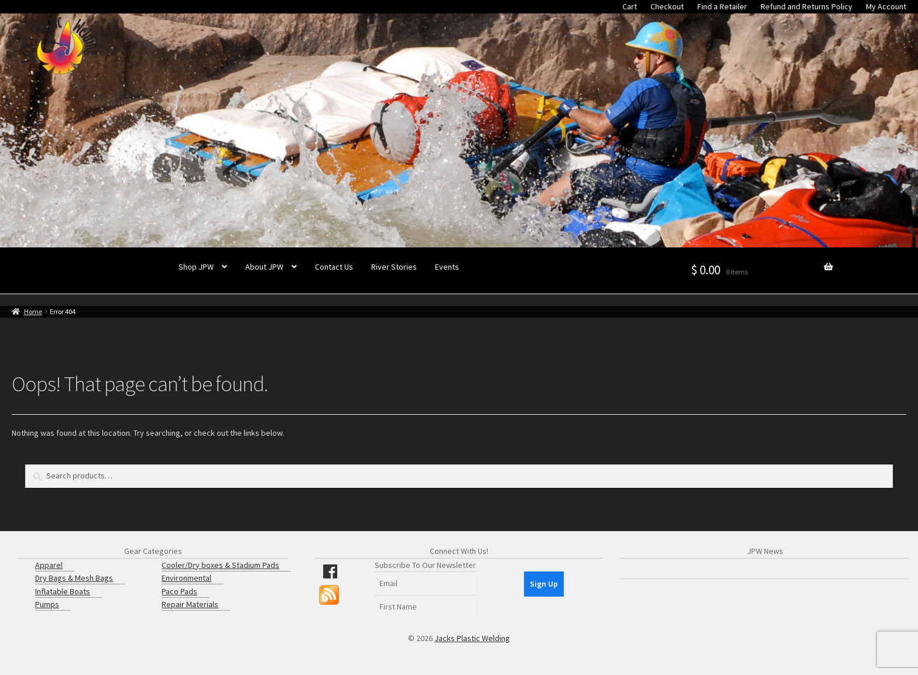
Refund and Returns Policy (806, 6)
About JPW (264, 266)
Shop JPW (196, 266)
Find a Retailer (722, 6)
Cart (629, 6)
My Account (886, 6)
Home (33, 311)
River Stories (394, 266)
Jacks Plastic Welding (472, 638)
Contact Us (334, 266)
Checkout (667, 6)
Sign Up (544, 583)
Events (447, 266)
